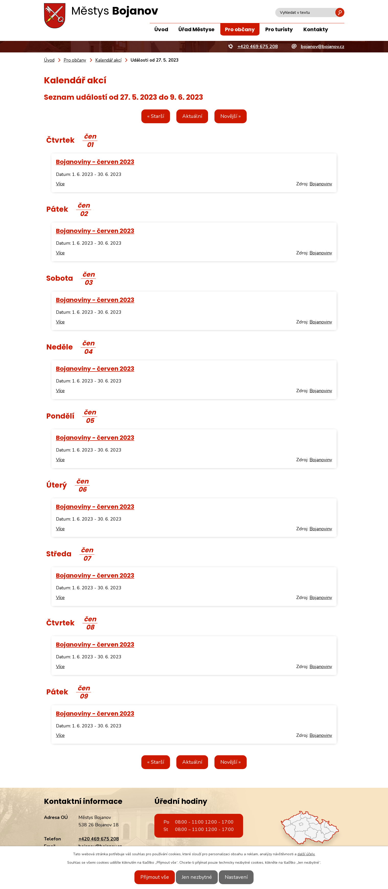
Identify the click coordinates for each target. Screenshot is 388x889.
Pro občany (240, 29)
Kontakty (315, 29)
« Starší (151, 116)
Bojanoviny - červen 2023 (95, 161)
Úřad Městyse (196, 29)
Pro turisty (279, 29)
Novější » (235, 116)
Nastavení (240, 877)
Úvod (161, 29)
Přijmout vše (150, 877)
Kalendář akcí (108, 60)
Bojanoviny (321, 184)
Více (60, 184)
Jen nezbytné (197, 877)
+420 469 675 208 (98, 839)
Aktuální (192, 116)
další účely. (306, 854)
